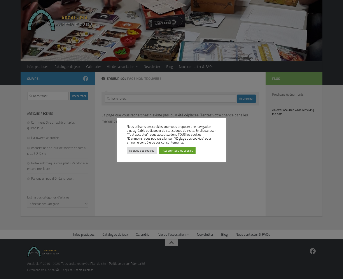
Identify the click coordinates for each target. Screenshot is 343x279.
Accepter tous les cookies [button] (177, 150)
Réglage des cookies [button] (141, 150)
